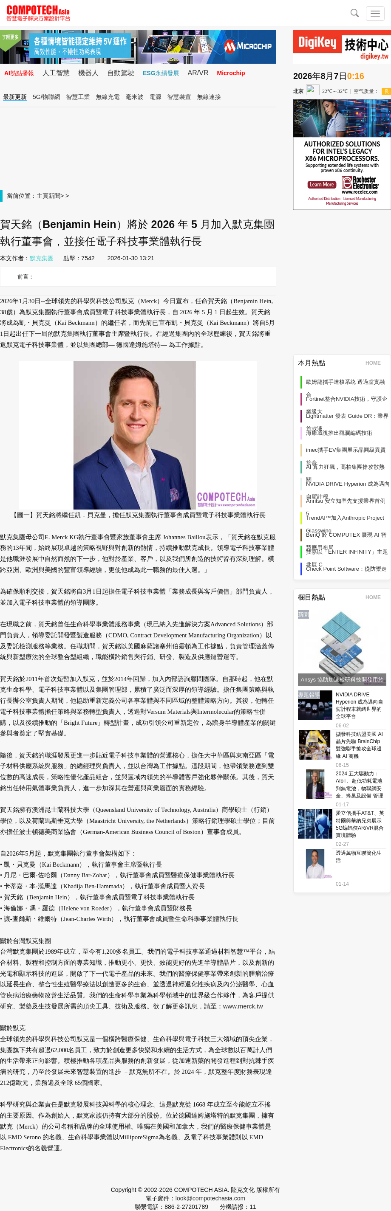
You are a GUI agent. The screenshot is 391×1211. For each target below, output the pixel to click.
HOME (376, 363)
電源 (156, 96)
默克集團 (42, 258)
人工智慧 (56, 72)
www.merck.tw (243, 1006)
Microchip (231, 73)
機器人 (88, 72)
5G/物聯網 (46, 96)
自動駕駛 (120, 72)
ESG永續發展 (161, 73)
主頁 (42, 195)
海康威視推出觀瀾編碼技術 (339, 433)
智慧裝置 (179, 96)
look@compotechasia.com (210, 1198)
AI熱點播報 (19, 73)
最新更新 (15, 96)
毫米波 (135, 96)
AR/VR (198, 72)
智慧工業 (78, 96)
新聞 (54, 195)
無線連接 (209, 96)
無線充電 (108, 96)
